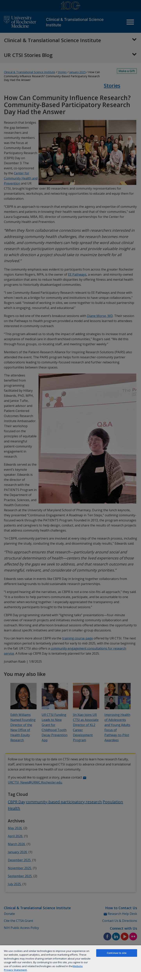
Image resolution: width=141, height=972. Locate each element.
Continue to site (117, 953)
